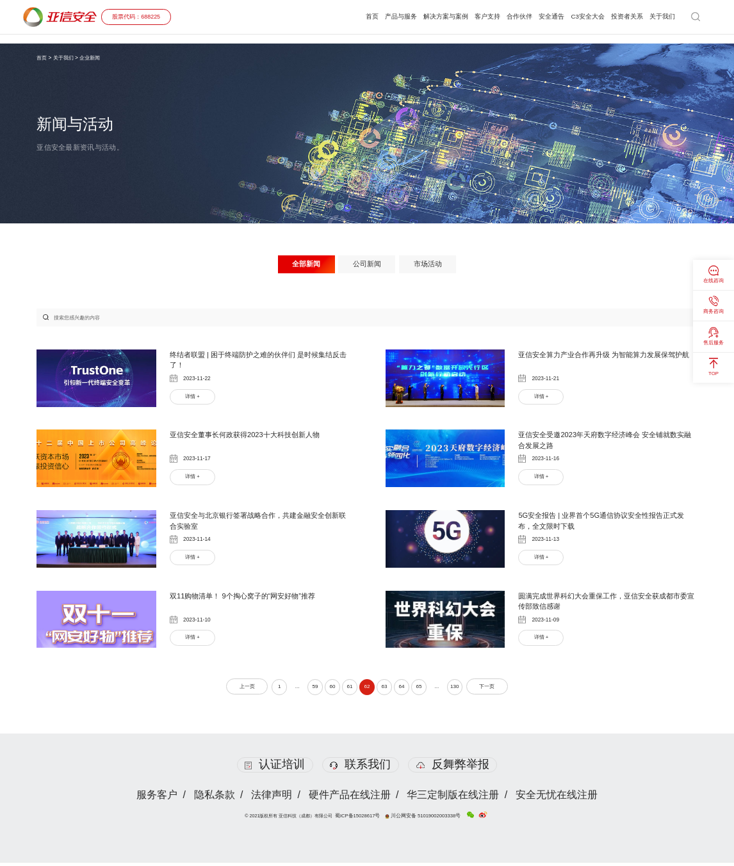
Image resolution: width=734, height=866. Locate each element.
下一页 (496, 689)
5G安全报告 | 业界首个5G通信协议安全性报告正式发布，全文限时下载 (604, 523)
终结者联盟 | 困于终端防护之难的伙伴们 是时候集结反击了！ (258, 361)
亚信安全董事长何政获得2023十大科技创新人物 (251, 436)
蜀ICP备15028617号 (361, 819)
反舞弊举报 (453, 767)
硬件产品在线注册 (350, 797)
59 (310, 689)
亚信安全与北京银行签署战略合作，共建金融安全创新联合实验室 (258, 523)
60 (328, 689)
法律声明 (271, 797)
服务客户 (155, 797)
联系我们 (360, 767)
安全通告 (541, 16)
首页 (346, 16)
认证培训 (274, 767)
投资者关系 (622, 16)
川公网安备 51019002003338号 (422, 819)
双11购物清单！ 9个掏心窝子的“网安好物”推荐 (249, 597)
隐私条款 (213, 797)
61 (348, 689)
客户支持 (472, 16)
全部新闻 (302, 264)
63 (386, 689)
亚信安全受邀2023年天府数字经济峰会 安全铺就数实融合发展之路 (604, 442)
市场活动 (431, 264)
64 (405, 689)
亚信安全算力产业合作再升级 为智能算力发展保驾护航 (607, 361)
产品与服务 (377, 16)
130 (463, 689)
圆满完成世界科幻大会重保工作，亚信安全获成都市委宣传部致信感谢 (606, 603)
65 (424, 689)
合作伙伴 (507, 16)
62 (367, 689)
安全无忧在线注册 (558, 797)
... (290, 689)
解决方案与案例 (427, 16)
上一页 (237, 689)
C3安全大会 (580, 16)
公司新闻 (367, 264)
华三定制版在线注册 (454, 797)
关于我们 (661, 16)
